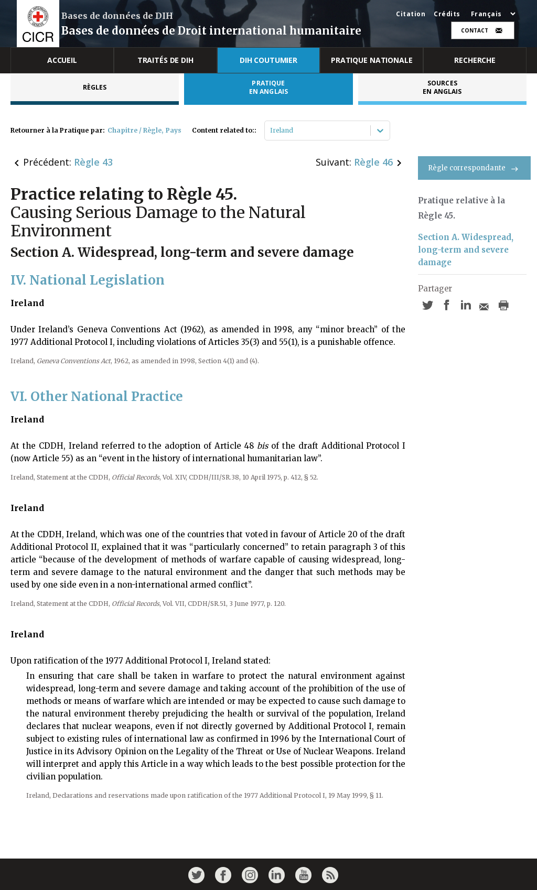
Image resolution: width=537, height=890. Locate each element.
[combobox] (271, 130)
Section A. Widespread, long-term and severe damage (465, 249)
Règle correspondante (474, 168)
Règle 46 (373, 162)
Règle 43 (93, 162)
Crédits (447, 14)
